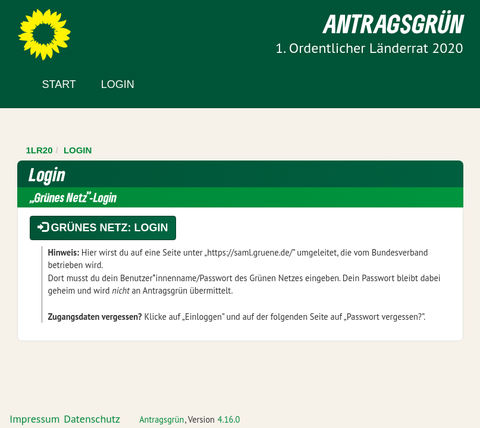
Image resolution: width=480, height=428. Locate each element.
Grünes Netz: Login (102, 227)
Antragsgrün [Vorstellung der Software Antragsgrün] (161, 419)
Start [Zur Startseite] (59, 84)
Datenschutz (92, 419)
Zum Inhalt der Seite (53, 29)
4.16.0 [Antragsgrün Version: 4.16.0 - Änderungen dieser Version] (229, 419)
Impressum (34, 419)
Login (117, 84)
